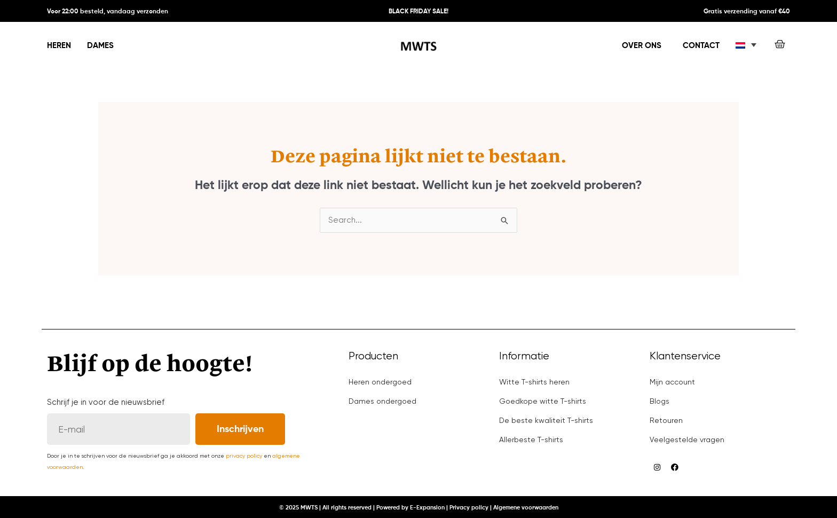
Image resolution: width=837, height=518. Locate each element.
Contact (701, 46)
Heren (59, 46)
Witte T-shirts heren (534, 382)
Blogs (659, 401)
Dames (100, 46)
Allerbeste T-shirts (531, 439)
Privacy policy (468, 508)
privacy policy (244, 456)
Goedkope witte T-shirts (542, 401)
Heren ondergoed (380, 382)
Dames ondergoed (382, 401)
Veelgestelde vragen (687, 439)
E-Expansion (427, 508)
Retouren (666, 420)
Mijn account (672, 382)
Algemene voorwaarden (525, 508)
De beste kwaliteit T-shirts (546, 420)
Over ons (641, 46)
